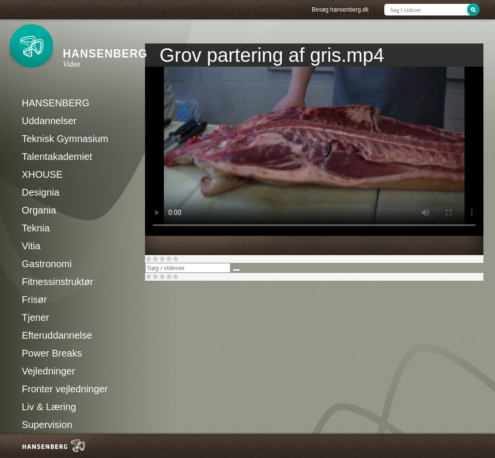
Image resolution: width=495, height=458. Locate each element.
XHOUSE (42, 174)
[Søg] (236, 270)
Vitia (31, 246)
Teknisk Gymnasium (65, 138)
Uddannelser (49, 120)
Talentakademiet (57, 156)
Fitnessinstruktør (57, 281)
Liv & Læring (49, 406)
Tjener (35, 317)
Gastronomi (47, 263)
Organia (39, 210)
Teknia (36, 228)
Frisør (34, 299)
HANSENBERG (55, 103)
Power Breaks (52, 353)
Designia (40, 192)
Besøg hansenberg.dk (340, 9)
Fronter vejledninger (65, 389)
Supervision (47, 424)
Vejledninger (48, 371)
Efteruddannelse (57, 335)
